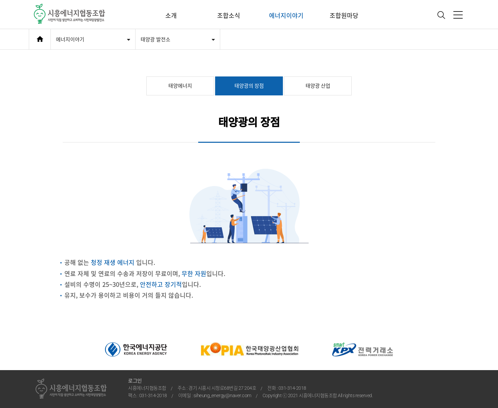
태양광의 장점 (249, 86)
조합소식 (228, 15)
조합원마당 (344, 15)
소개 (171, 15)
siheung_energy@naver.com (222, 395)
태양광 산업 (318, 86)
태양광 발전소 (155, 40)
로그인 (135, 381)
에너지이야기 (286, 15)
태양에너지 (180, 86)
